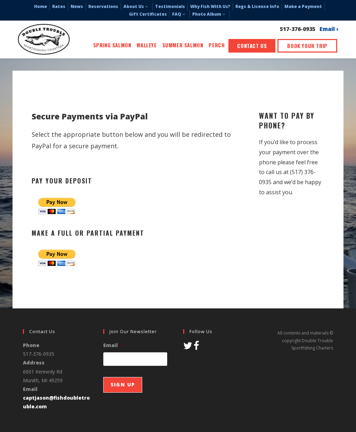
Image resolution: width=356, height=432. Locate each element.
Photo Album (209, 14)
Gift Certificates (148, 14)
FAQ (179, 14)
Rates (58, 6)
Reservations (103, 6)
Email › (328, 29)
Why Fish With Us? (210, 6)
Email (113, 345)
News (77, 6)
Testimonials (170, 6)
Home (40, 6)
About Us (136, 6)
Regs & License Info (257, 6)
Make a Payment (303, 6)
